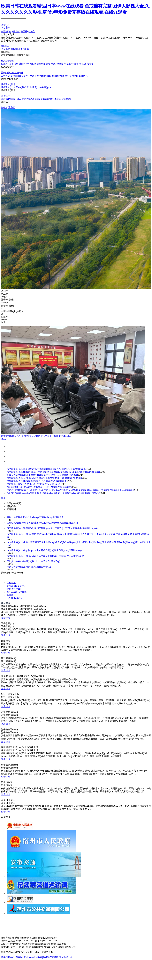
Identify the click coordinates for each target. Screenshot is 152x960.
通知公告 (24, 49)
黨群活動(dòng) (8, 99)
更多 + (4, 498)
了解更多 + (6, 44)
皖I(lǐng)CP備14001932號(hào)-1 (83, 944)
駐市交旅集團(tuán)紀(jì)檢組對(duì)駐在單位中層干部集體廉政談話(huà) (42, 475)
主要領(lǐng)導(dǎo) (10, 31)
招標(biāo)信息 (8, 84)
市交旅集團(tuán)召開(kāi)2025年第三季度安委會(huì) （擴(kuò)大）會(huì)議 (44, 478)
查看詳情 (5, 618)
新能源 (68, 76)
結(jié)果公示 (22, 87)
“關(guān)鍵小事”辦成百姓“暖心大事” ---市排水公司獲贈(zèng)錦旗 (39, 487)
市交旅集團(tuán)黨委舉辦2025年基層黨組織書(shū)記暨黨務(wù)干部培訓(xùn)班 (46, 469)
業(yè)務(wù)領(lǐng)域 (12, 72)
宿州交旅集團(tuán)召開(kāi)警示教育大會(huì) (29, 567)
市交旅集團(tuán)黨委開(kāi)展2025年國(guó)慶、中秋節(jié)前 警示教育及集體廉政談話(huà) (52, 528)
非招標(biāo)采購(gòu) (40, 87)
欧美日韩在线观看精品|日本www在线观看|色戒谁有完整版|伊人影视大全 (36, 957)
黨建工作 (5, 96)
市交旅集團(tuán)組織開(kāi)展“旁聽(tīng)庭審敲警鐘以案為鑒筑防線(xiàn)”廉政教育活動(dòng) (53, 472)
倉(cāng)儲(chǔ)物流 (54, 76)
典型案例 (5, 603)
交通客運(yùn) (37, 76)
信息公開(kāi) (7, 61)
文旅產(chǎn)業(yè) (20, 76)
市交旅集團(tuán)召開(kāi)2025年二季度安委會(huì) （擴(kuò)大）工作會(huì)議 (45, 556)
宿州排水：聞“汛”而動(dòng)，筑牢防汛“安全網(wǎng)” (34, 484)
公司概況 (5, 28)
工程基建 (5, 76)
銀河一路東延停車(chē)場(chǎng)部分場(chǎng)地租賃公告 (35, 517)
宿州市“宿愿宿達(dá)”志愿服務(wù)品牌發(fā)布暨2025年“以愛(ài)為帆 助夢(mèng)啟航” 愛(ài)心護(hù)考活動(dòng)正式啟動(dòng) (70, 490)
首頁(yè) (5, 25)
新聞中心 (5, 46)
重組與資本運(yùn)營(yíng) (32, 63)
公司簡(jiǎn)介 (28, 31)
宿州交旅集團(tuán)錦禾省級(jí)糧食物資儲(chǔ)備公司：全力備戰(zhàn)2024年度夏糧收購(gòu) (53, 493)
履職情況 (88, 63)
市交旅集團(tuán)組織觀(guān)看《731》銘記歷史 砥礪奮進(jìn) (37, 481)
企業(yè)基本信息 (9, 63)
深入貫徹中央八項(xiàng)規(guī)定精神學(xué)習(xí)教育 (44, 99)
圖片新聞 (15, 49)
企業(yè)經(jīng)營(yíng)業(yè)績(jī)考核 (64, 63)
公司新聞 (5, 49)
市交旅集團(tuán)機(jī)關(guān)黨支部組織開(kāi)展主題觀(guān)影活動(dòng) (44, 550)
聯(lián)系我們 (8, 107)
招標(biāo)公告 (8, 87)
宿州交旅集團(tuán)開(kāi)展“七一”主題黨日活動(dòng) (33, 561)
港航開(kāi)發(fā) (80, 76)
